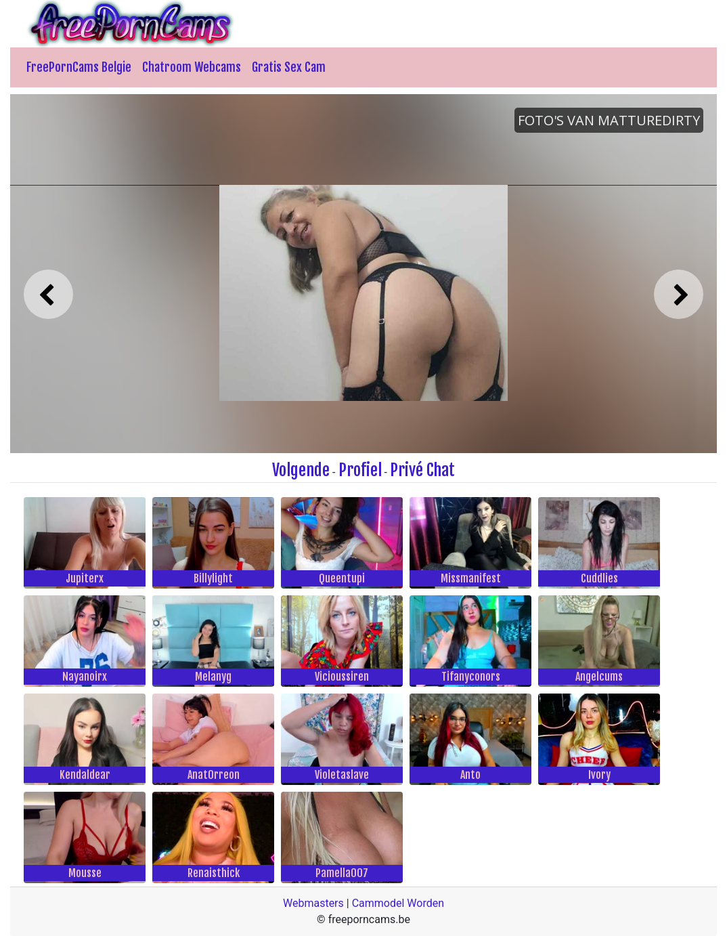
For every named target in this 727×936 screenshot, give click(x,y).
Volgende (301, 470)
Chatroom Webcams (191, 67)
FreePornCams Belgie (78, 67)
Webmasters (313, 903)
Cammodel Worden (398, 903)
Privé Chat (422, 470)
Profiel (360, 470)
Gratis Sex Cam (289, 67)
